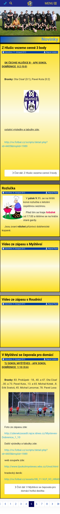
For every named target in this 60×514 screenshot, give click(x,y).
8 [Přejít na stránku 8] (47, 504)
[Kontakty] (5, 3)
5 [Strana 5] (31, 504)
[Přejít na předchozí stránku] (5, 504)
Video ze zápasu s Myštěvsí (22, 244)
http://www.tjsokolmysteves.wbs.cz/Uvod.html (31, 466)
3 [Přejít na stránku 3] (21, 504)
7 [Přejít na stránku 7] (42, 504)
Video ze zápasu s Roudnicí (22, 299)
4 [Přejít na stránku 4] (26, 504)
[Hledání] (10, 3)
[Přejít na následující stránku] (52, 504)
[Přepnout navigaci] (51, 3)
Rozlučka (8, 188)
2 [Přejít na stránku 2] (16, 504)
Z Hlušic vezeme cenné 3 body (24, 48)
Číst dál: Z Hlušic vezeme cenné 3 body (33, 172)
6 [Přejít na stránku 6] (36, 504)
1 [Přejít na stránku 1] (10, 504)
